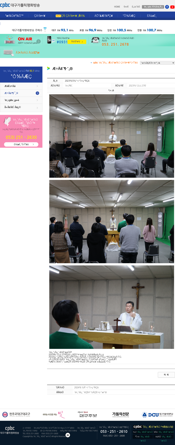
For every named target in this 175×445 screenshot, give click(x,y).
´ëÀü (163, 432)
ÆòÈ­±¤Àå (9, 86)
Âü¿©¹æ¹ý (75, 41)
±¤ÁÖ (163, 437)
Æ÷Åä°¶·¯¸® (11, 93)
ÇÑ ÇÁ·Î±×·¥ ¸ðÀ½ (70, 15)
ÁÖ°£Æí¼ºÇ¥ (104, 15)
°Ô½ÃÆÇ (129, 15)
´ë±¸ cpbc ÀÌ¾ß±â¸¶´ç (152, 7)
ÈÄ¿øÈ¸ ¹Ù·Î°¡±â (21, 144)
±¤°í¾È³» (12, 23)
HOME (117, 7)
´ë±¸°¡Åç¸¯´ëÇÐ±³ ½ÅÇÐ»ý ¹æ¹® (90, 392)
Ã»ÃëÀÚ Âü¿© (12, 107)
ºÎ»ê (142, 437)
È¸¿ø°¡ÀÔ (136, 7)
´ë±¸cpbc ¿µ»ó (11, 100)
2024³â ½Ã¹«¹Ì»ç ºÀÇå (86, 387)
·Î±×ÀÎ (125, 7)
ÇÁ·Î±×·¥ (39, 15)
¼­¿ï (143, 432)
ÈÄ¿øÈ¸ (151, 15)
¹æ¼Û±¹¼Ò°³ (14, 15)
